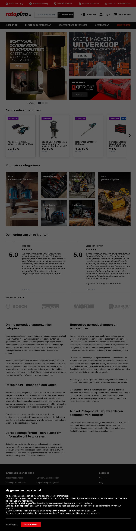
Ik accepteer (31, 524)
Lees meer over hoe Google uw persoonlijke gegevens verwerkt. (69, 513)
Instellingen (11, 524)
